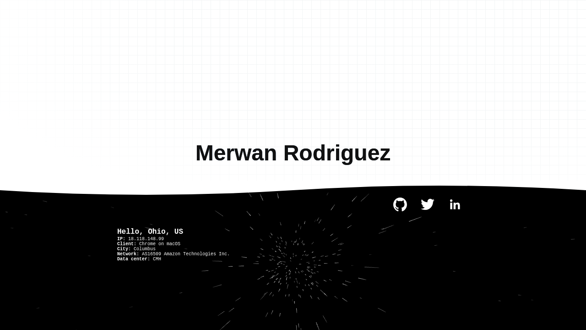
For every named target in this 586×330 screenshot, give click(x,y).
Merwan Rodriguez (293, 153)
